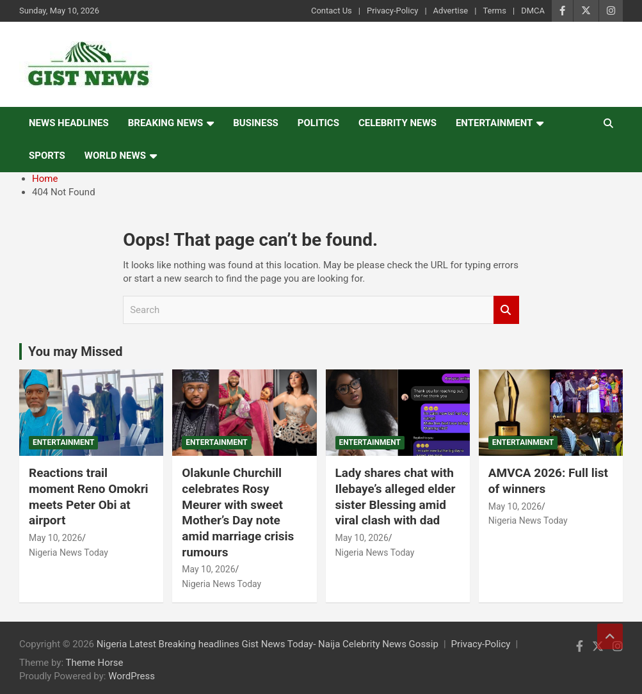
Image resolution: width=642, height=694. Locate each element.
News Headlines (69, 123)
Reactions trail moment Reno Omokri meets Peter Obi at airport (88, 496)
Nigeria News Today (68, 552)
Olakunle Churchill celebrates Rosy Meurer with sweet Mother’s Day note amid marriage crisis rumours (238, 512)
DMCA (533, 10)
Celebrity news (397, 123)
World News (115, 155)
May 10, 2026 (55, 538)
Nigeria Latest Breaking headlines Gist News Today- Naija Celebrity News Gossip (267, 644)
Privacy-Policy (392, 10)
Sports (47, 155)
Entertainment (494, 123)
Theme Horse (95, 662)
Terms (494, 10)
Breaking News (166, 123)
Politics (318, 123)
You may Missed (75, 351)
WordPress (131, 676)
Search (506, 310)
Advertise (451, 10)
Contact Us (331, 10)
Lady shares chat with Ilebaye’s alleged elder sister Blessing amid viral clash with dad (395, 496)
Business (255, 123)
